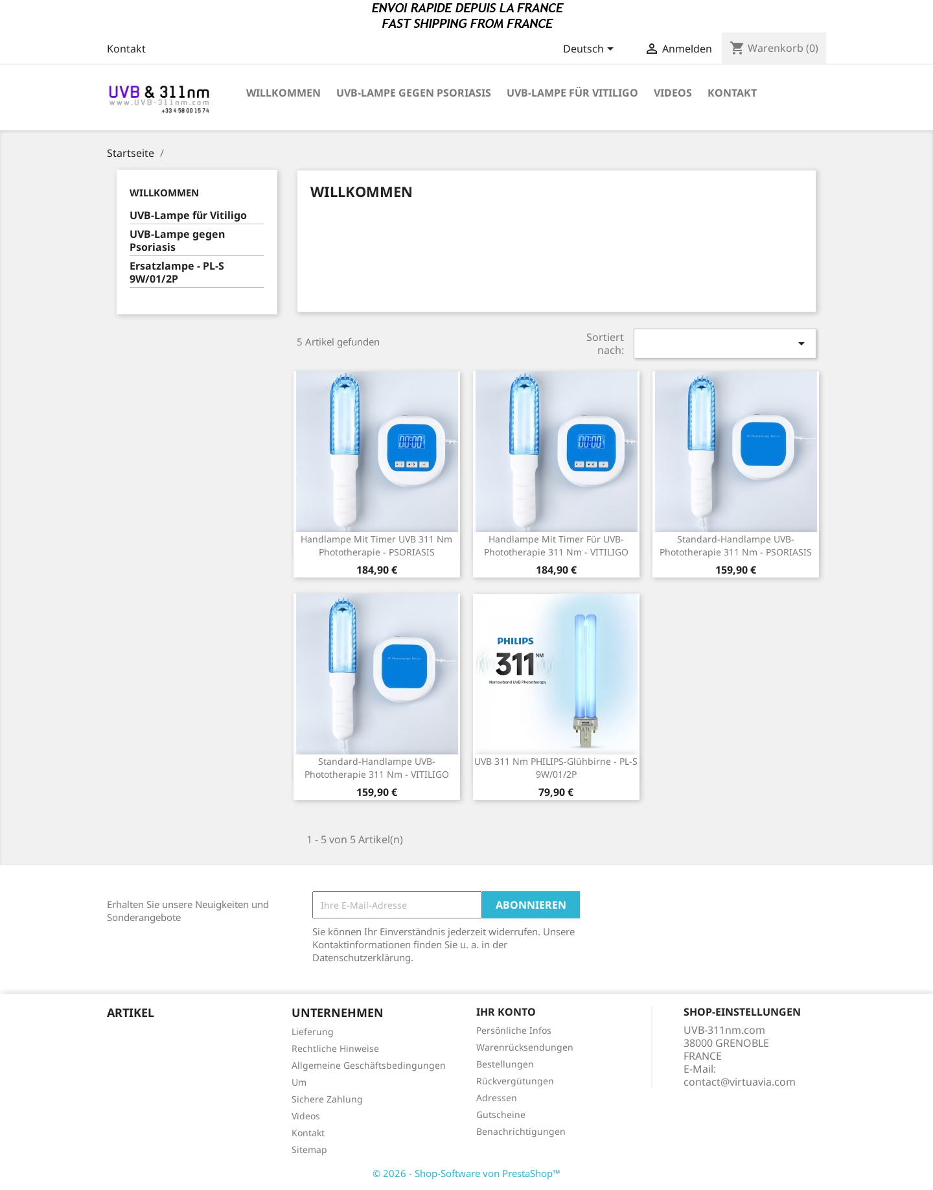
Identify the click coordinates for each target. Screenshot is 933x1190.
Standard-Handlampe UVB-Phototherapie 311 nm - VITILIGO (377, 767)
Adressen (496, 1097)
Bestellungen (505, 1064)
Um (299, 1082)
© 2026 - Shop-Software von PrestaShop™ (466, 1173)
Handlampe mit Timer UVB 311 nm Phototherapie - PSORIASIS (376, 545)
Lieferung (313, 1031)
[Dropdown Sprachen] (590, 50)
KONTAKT (732, 93)
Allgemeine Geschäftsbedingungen (369, 1065)
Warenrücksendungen (524, 1047)
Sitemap (309, 1149)
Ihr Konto (506, 1012)
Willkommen (283, 93)
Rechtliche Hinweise (335, 1048)
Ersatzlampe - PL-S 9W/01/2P (177, 272)
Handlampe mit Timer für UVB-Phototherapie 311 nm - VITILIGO (556, 545)
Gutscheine (500, 1114)
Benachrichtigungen (521, 1131)
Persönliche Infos (513, 1030)
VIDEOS (673, 93)
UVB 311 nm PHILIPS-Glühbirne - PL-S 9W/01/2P (556, 767)
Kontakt (126, 48)
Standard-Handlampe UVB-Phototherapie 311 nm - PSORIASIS (736, 545)
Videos (306, 1116)
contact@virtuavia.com (740, 1082)
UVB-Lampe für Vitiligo (572, 93)
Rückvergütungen (515, 1081)
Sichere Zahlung (327, 1099)
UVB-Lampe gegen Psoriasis (413, 93)
